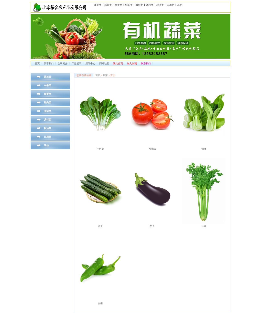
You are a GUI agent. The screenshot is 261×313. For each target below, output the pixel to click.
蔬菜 (105, 75)
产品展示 (76, 63)
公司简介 (62, 63)
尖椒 (100, 303)
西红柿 (152, 149)
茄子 (152, 226)
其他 (179, 4)
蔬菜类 (97, 4)
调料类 (149, 4)
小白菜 (100, 149)
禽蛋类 (118, 4)
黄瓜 (100, 226)
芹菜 (203, 226)
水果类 (108, 4)
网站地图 (104, 63)
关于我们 (49, 63)
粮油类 (160, 4)
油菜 (203, 149)
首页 (37, 63)
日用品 (170, 4)
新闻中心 (90, 63)
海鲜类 (139, 4)
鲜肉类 (129, 4)
